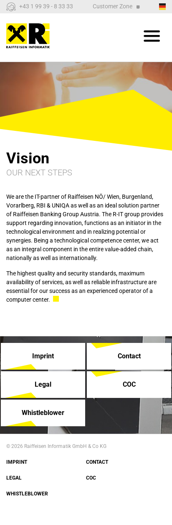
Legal (14, 478)
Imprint (16, 462)
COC (91, 478)
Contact (97, 462)
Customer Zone (116, 6)
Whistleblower (27, 494)
